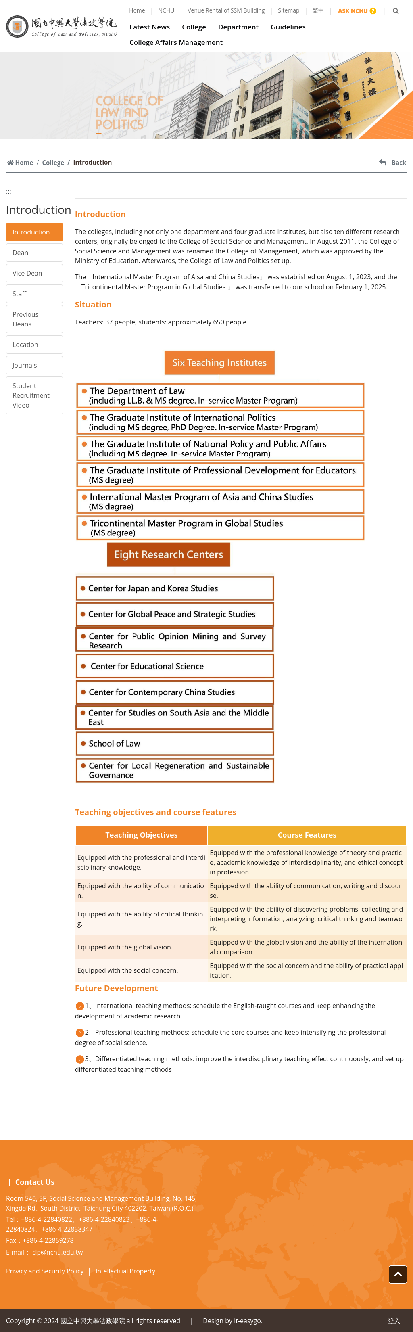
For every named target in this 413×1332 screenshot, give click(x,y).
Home (137, 10)
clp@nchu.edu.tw (57, 1252)
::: (8, 191)
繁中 (318, 10)
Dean (20, 252)
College (196, 26)
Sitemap (288, 10)
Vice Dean (27, 273)
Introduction (31, 232)
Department (240, 26)
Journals (25, 365)
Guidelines (290, 26)
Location (25, 344)
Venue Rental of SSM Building (226, 10)
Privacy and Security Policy (44, 1271)
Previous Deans (25, 319)
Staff (19, 293)
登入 (394, 1320)
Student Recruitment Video (31, 395)
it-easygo (247, 1320)
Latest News (151, 26)
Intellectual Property (125, 1271)
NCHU (167, 10)
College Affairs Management (178, 42)
